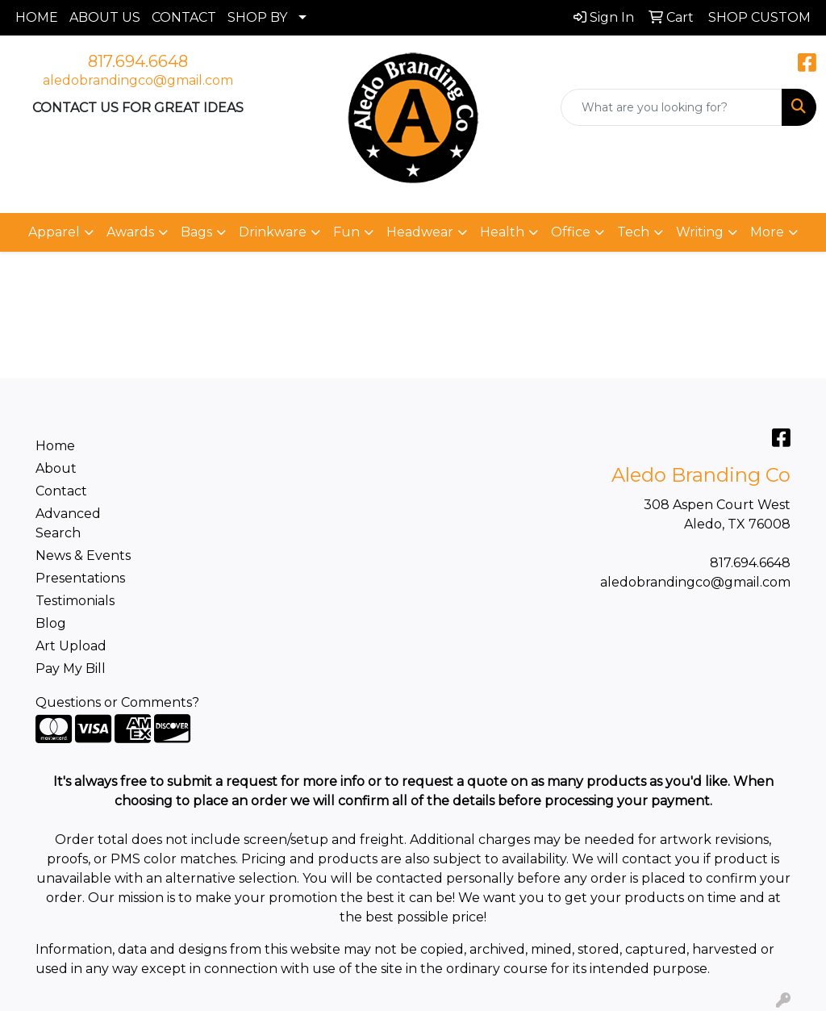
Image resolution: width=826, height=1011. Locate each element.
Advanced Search (68, 523)
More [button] (767, 232)
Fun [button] (346, 232)
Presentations (80, 578)
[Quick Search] (671, 107)
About (56, 468)
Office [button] (570, 232)
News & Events (83, 555)
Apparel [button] (54, 232)
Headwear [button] (419, 232)
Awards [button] (130, 232)
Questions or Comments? (117, 702)
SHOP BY (257, 17)
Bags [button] (196, 232)
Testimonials (75, 600)
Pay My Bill (70, 668)
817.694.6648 (138, 61)
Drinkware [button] (273, 232)
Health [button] (502, 232)
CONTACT (184, 17)
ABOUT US (104, 17)
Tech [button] (633, 232)
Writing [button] (700, 232)
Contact (61, 491)
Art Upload (70, 646)
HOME (36, 17)
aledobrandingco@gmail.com (138, 80)
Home (55, 445)
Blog (50, 623)
